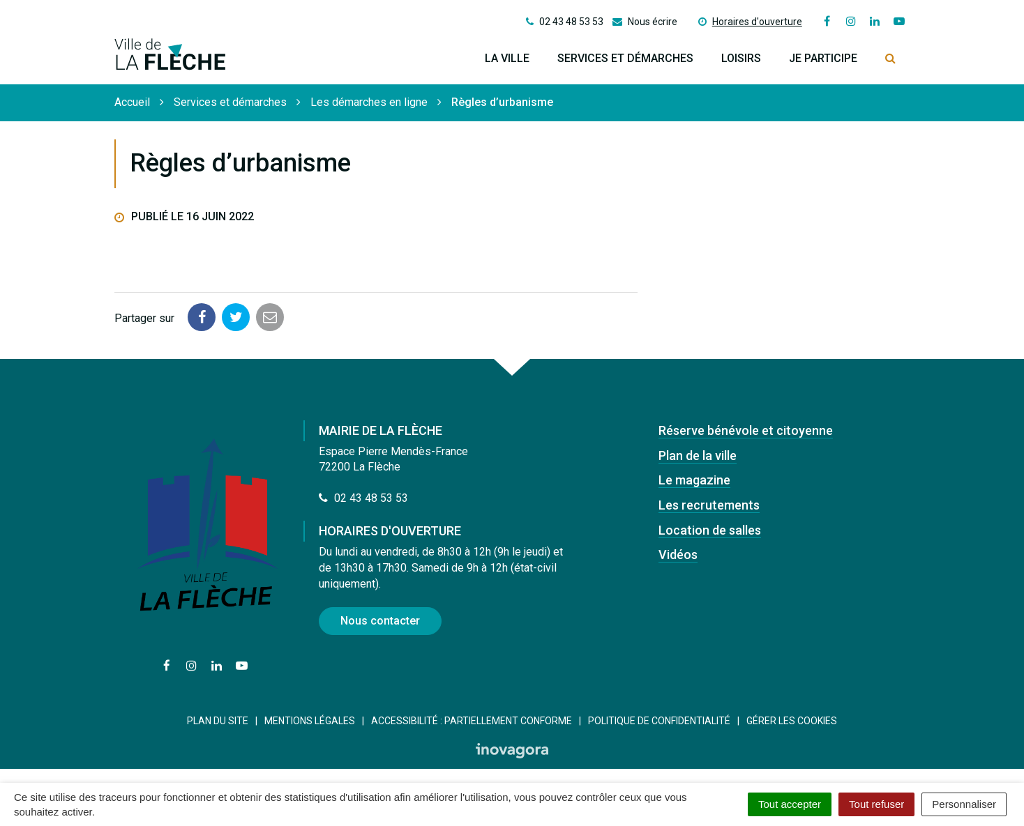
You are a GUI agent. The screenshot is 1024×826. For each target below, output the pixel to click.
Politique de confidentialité (659, 720)
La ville (507, 58)
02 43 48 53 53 (363, 498)
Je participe (823, 58)
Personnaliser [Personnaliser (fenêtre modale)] (964, 804)
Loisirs (741, 58)
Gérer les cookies (791, 720)
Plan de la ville (697, 455)
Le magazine (694, 480)
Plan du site (217, 720)
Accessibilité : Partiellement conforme (471, 720)
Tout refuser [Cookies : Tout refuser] (876, 804)
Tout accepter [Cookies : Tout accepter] (789, 804)
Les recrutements (709, 505)
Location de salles (709, 530)
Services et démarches (625, 58)
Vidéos (678, 554)
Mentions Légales (309, 720)
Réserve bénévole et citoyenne (745, 430)
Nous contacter (380, 620)
